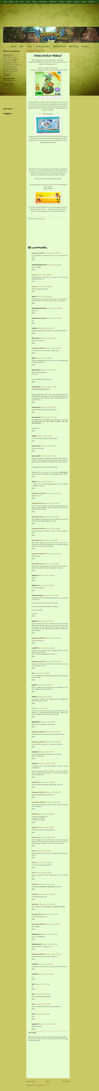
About (11, 1)
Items (28, 1)
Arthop (33, 275)
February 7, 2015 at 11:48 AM (53, 954)
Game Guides (43, 1)
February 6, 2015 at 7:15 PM (43, 851)
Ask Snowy (73, 46)
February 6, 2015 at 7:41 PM (47, 884)
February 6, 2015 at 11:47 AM (50, 595)
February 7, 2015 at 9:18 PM (42, 1004)
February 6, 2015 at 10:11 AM (48, 370)
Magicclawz (35, 814)
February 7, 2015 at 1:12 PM (45, 964)
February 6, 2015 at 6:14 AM (53, 318)
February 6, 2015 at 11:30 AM (47, 575)
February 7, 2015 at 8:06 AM (49, 944)
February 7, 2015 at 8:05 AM (49, 934)
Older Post (66, 1081)
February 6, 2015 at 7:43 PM (47, 904)
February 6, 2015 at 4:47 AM (52, 253)
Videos (84, 1)
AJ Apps (77, 1)
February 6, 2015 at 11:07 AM (51, 503)
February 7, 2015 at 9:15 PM (42, 984)
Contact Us (91, 1)
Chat (17, 1)
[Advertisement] (49, 15)
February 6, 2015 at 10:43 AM (53, 493)
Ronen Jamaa (35, 837)
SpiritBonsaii (35, 782)
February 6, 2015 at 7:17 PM (43, 872)
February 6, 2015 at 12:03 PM (46, 648)
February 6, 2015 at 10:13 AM (48, 446)
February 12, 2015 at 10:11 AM (47, 1024)
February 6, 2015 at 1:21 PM (40, 708)
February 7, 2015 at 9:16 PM (42, 994)
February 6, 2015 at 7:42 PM (47, 894)
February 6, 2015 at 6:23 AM (45, 328)
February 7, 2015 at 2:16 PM (45, 974)
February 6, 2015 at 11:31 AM (46, 585)
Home (5, 1)
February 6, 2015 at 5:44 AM (43, 275)
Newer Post (30, 1081)
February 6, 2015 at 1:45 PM (52, 742)
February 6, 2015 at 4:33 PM (46, 814)
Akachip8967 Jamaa (37, 503)
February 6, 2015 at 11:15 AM (50, 540)
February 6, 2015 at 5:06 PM (47, 837)
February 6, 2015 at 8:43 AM (47, 338)
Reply (33, 259)
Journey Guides (42, 46)
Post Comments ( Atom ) (40, 1085)
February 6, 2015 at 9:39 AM (53, 348)
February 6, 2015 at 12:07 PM (53, 661)
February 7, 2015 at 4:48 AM (52, 924)
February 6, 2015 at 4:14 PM (52, 802)
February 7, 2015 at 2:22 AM (50, 914)
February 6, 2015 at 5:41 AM (53, 265)
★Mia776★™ (35, 884)
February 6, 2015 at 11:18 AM (52, 554)
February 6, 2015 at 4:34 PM (46, 827)
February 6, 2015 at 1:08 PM (41, 673)
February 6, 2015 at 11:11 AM (52, 528)
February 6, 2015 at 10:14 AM (48, 456)
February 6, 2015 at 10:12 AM (48, 387)
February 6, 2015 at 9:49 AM (43, 358)
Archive (62, 1)
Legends (69, 1)
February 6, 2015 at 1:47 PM (45, 752)
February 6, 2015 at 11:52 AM (53, 638)
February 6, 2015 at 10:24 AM (44, 481)
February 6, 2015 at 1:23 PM (47, 722)
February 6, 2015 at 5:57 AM (44, 296)
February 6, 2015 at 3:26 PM (47, 782)
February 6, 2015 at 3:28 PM (53, 792)
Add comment (32, 1032)
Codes (22, 1)
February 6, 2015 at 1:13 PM (44, 685)
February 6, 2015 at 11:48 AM (45, 621)
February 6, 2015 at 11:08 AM (51, 517)
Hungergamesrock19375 (38, 253)
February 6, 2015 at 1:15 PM (44, 696)
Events (34, 1)
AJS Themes (53, 1)
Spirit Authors (59, 46)
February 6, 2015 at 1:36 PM (52, 732)
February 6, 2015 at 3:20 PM (47, 763)
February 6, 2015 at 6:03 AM (54, 308)
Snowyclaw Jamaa (37, 540)
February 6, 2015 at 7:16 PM (43, 862)
